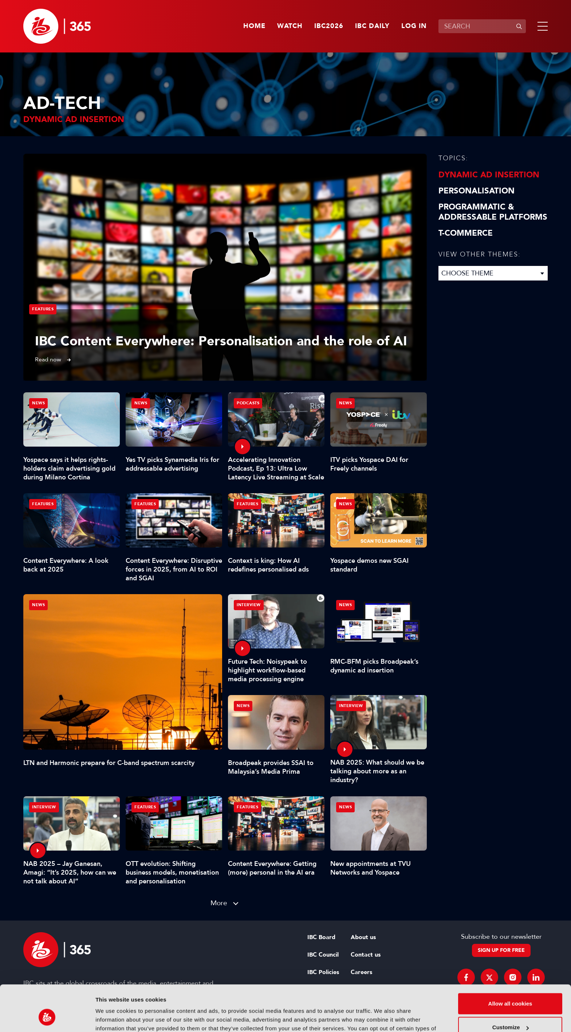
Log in (414, 26)
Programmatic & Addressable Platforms (492, 212)
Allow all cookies (510, 964)
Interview (249, 605)
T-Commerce (465, 233)
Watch (290, 26)
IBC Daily (372, 26)
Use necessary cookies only (510, 1012)
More (218, 902)
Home (254, 26)
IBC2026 (328, 26)
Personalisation (476, 190)
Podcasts (248, 403)
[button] (541, 26)
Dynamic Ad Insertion (488, 174)
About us (363, 937)
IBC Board (321, 937)
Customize (510, 988)
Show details (112, 1018)
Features (43, 309)
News (38, 605)
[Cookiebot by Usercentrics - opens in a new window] (47, 1017)
